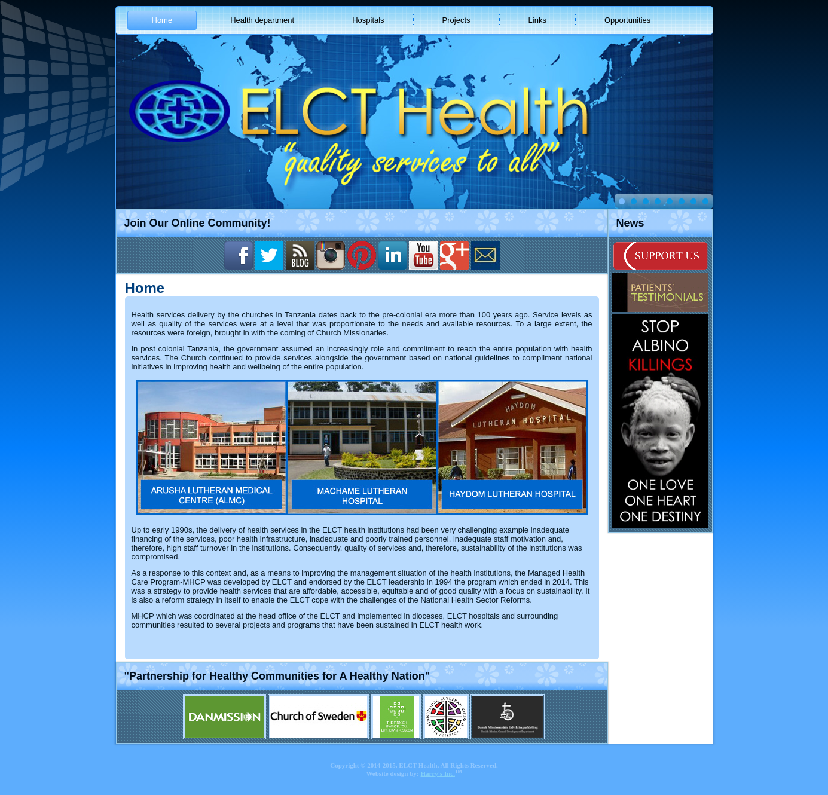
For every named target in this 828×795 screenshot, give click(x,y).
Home (162, 20)
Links (537, 20)
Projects (456, 20)
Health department (262, 20)
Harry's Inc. (438, 773)
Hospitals (368, 20)
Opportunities (627, 20)
